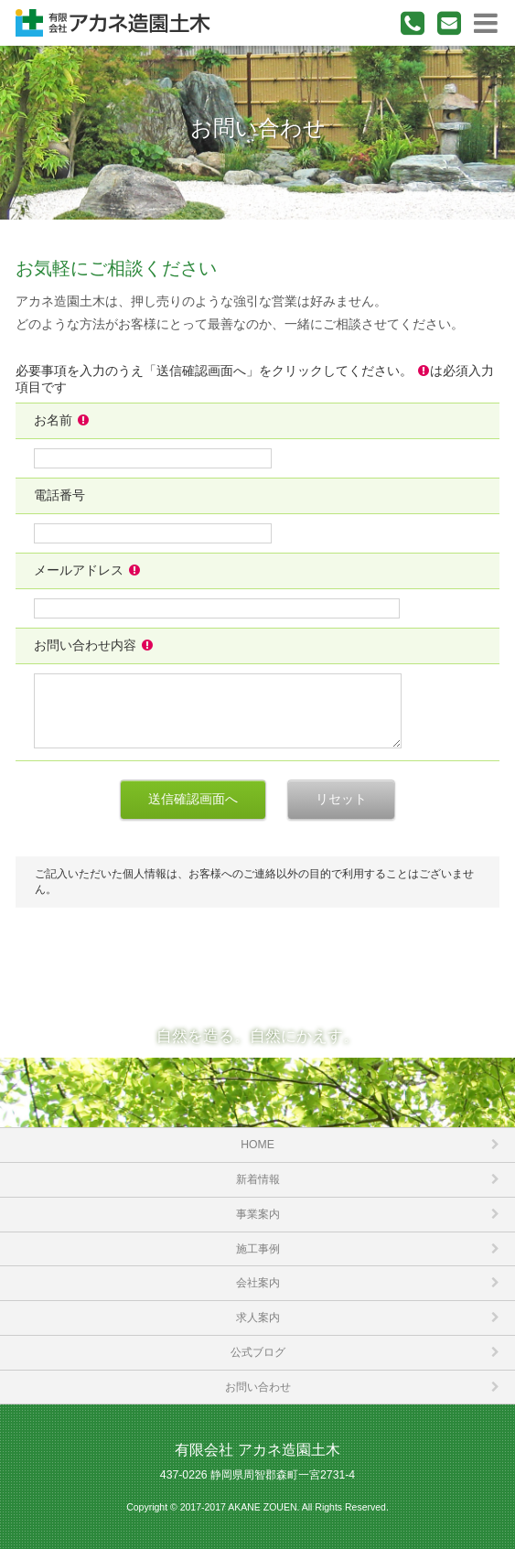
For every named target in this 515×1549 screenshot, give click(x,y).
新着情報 (258, 1179)
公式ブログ (258, 1352)
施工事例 (258, 1248)
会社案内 (258, 1282)
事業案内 (258, 1214)
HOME (257, 1144)
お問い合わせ (258, 1387)
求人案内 (258, 1317)
